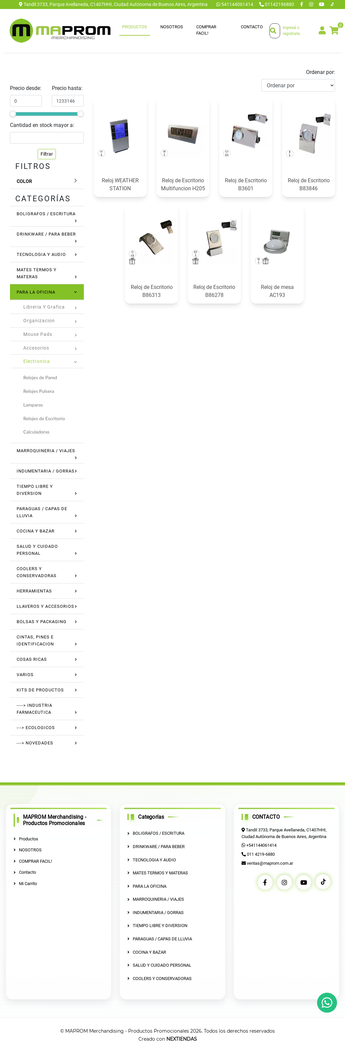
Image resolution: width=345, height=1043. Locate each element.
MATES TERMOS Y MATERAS (157, 872)
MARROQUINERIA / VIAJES (46, 450)
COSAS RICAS (32, 659)
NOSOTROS (171, 26)
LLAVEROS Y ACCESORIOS (45, 606)
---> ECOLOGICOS (36, 727)
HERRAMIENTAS (34, 590)
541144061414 (235, 4)
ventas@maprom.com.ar (270, 862)
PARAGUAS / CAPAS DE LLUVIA (159, 938)
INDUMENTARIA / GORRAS (46, 471)
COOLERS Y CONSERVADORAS (159, 978)
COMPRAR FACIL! (206, 30)
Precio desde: (25, 88)
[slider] (12, 113)
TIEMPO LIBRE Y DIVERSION (157, 925)
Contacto (252, 26)
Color (24, 181)
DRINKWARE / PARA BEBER (46, 234)
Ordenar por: (320, 72)
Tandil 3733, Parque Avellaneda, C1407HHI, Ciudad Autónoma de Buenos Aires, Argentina (113, 4)
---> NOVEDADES (35, 742)
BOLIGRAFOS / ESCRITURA (46, 213)
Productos (134, 26)
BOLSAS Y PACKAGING (42, 621)
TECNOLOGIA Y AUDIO (41, 254)
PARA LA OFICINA (36, 292)
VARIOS (25, 674)
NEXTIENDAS (181, 1039)
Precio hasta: (67, 88)
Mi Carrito (25, 883)
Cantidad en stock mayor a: (42, 125)
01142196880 (277, 4)
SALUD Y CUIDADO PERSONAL (159, 965)
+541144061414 (261, 845)
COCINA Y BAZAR (36, 530)
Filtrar (47, 154)
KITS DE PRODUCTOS (40, 689)
